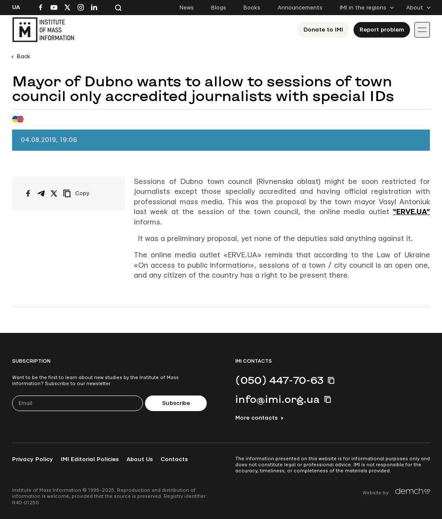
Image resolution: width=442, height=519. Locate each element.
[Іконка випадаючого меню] (422, 30)
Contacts (174, 459)
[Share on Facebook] (28, 193)
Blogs (218, 8)
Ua (16, 7)
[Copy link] (88, 193)
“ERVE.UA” (411, 211)
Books (251, 8)
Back (23, 57)
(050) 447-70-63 (279, 380)
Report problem (382, 30)
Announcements (300, 8)
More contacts (256, 418)
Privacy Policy (32, 459)
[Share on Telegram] (41, 193)
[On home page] (43, 29)
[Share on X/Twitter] (54, 193)
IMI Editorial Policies (90, 459)
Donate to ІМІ (323, 30)
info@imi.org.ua (277, 399)
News (187, 8)
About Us (139, 459)
